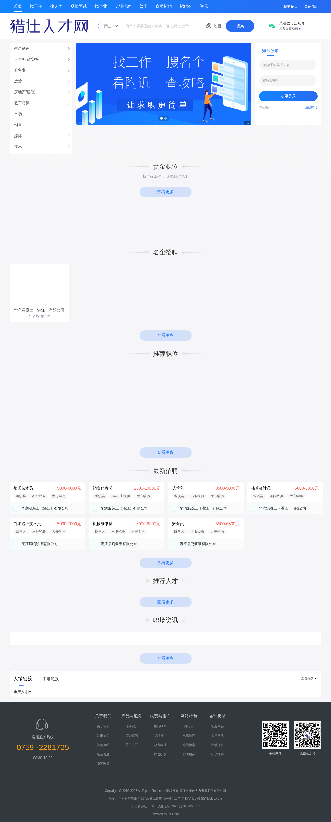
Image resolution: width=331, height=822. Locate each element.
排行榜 (189, 726)
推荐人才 (165, 580)
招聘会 (186, 6)
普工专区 (132, 745)
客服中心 (217, 726)
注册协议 (103, 735)
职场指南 (217, 754)
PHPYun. (174, 814)
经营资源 (103, 754)
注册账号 (311, 107)
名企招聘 (165, 252)
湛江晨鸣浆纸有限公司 (40, 544)
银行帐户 (160, 726)
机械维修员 (102, 523)
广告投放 (160, 754)
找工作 (36, 6)
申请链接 (51, 678)
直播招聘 (164, 6)
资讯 (204, 6)
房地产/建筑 (24, 92)
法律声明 (103, 745)
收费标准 (160, 745)
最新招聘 (165, 470)
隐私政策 (103, 764)
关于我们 (103, 726)
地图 (217, 26)
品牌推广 (160, 735)
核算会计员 (261, 488)
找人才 (56, 6)
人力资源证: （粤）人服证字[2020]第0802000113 (165, 806)
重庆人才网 (23, 692)
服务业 (20, 70)
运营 (18, 81)
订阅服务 (189, 754)
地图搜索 (189, 745)
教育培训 (22, 103)
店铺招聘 (123, 6)
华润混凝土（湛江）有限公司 (45, 508)
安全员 (178, 523)
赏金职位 (165, 166)
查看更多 (165, 192)
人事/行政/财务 (26, 59)
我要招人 (290, 6)
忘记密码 (265, 107)
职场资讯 (165, 620)
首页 (18, 6)
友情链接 (217, 745)
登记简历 (311, 6)
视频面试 (78, 6)
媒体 (18, 135)
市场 (18, 114)
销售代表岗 (102, 488)
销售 (18, 124)
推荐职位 (165, 353)
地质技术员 (23, 488)
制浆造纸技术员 (27, 523)
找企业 (101, 6)
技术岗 (178, 488)
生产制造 (22, 48)
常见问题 (217, 735)
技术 (18, 146)
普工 (143, 6)
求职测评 (189, 735)
